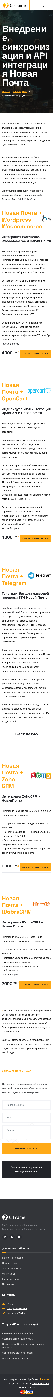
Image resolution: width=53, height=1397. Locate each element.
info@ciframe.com (28, 1171)
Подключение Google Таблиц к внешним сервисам (23, 1346)
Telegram (6, 199)
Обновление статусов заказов (17, 1352)
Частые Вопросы (10, 343)
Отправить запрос (26, 1148)
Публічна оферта (26, 1387)
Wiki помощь (8, 1273)
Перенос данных (11, 1263)
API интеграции (20, 91)
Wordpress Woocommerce (16, 195)
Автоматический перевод (15, 1358)
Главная (6, 91)
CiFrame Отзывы (16, 1312)
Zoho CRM (17, 199)
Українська (32, 1379)
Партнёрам (8, 1284)
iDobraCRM (30, 199)
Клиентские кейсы (11, 1279)
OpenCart (36, 195)
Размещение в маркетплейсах (18, 1333)
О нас (10, 1304)
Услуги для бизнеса (12, 1268)
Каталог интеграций (12, 1257)
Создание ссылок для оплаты (17, 1338)
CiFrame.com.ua (40, 1383)
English (13, 1379)
